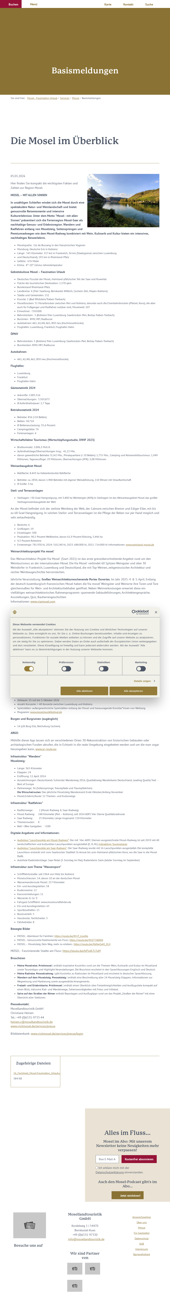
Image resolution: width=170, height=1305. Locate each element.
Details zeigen (142, 680)
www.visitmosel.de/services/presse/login (57, 1034)
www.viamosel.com (43, 601)
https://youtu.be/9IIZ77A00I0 (86, 940)
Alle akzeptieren (133, 691)
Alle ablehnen (84, 691)
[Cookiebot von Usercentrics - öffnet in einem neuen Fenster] (134, 612)
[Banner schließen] (156, 612)
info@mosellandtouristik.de (86, 1239)
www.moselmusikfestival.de (46, 712)
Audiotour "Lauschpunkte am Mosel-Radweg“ (43, 840)
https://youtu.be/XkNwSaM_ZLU (92, 944)
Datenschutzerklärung (110, 1172)
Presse (75, 98)
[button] (11, 4)
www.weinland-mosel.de (140, 544)
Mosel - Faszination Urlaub (42, 98)
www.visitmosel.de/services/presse (33, 1026)
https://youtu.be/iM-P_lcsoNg (71, 936)
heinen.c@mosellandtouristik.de (32, 1022)
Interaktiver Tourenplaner (113, 844)
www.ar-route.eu (45, 749)
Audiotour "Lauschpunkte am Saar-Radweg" (42, 848)
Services (64, 98)
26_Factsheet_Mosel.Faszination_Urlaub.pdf (38, 1073)
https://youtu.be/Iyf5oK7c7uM (82, 951)
